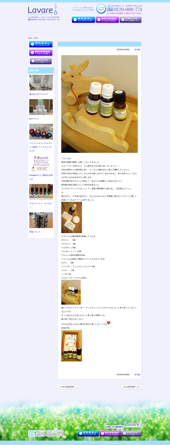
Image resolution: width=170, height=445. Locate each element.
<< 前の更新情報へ (67, 387)
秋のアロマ (34, 119)
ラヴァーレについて (37, 28)
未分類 (36, 38)
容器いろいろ (35, 232)
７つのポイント (54, 28)
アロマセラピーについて (129, 28)
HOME (30, 38)
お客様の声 (112, 28)
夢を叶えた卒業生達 (74, 28)
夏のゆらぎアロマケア (38, 94)
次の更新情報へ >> (131, 387)
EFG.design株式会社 (137, 443)
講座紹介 (96, 28)
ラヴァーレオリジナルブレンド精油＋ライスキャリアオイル (40, 147)
